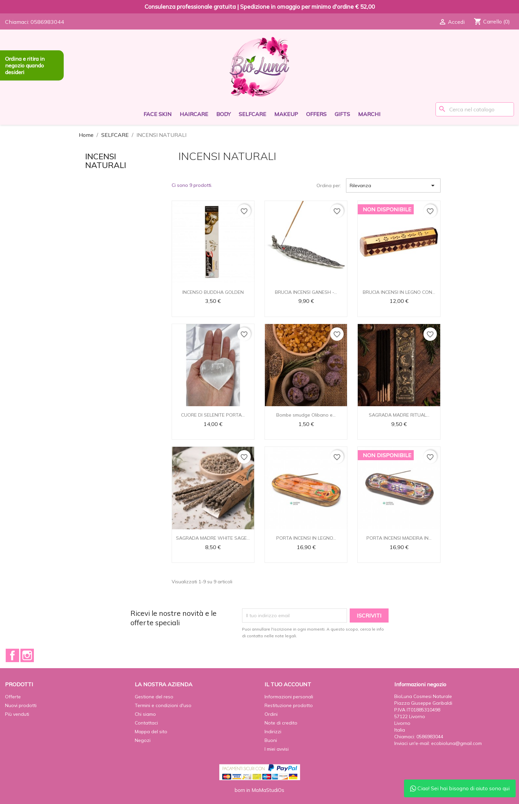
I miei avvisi (277, 749)
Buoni (271, 740)
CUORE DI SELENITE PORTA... (213, 415)
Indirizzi (273, 732)
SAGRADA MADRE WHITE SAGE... (213, 538)
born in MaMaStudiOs (259, 790)
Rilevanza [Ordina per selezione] (393, 185)
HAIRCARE (194, 114)
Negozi (143, 740)
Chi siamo (145, 714)
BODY (223, 114)
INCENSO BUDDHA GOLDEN (213, 292)
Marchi (369, 114)
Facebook (12, 655)
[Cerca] (475, 109)
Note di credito (281, 723)
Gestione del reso (154, 697)
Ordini (271, 714)
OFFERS (316, 114)
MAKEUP (286, 114)
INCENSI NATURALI (105, 160)
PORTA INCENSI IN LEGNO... (306, 538)
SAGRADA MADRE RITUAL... (399, 415)
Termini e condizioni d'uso (163, 705)
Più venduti (17, 714)
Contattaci (146, 723)
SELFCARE (252, 114)
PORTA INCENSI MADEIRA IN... (398, 538)
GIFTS (342, 114)
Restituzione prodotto (289, 705)
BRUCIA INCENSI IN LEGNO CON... (399, 292)
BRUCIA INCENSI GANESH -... (306, 292)
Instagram (27, 655)
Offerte (13, 697)
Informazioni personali (289, 697)
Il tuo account (288, 684)
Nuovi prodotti (21, 705)
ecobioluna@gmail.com (456, 743)
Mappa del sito (151, 732)
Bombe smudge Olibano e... (306, 415)
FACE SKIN (157, 114)
